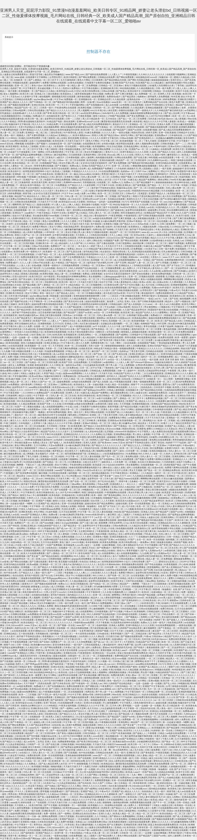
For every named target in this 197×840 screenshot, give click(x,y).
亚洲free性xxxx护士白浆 (88, 121)
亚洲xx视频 (154, 680)
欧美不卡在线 (182, 91)
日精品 (161, 733)
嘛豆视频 (43, 473)
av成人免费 (80, 193)
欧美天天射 (112, 811)
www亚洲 (116, 102)
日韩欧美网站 (182, 501)
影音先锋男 (189, 138)
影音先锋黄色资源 (129, 271)
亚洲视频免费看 (166, 357)
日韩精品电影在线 (165, 365)
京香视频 (5, 608)
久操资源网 (90, 185)
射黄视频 (102, 420)
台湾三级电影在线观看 (177, 686)
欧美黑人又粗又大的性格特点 (60, 716)
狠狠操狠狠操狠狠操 (115, 345)
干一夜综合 (21, 185)
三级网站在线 (65, 384)
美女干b (70, 575)
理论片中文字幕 (168, 171)
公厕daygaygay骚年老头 (115, 276)
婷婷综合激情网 (103, 694)
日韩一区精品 (173, 536)
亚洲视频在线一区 (87, 99)
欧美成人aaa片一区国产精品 (127, 650)
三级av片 (4, 141)
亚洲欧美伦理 (48, 811)
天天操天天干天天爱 (48, 202)
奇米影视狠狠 (92, 542)
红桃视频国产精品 (49, 163)
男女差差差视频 (27, 398)
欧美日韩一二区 (99, 589)
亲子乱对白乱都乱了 (42, 229)
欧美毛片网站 (188, 304)
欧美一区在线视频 (156, 539)
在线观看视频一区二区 (25, 210)
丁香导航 (180, 85)
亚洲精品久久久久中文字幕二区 (93, 705)
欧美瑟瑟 (97, 465)
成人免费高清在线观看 (88, 321)
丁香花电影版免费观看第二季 (171, 343)
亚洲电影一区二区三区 (23, 174)
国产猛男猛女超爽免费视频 (29, 154)
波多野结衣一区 (50, 429)
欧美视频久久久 (96, 805)
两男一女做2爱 (88, 102)
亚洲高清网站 (85, 334)
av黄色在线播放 (76, 83)
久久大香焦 (55, 365)
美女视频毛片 (7, 426)
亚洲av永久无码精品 (16, 816)
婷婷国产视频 (181, 542)
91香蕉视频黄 (171, 564)
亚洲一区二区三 (22, 85)
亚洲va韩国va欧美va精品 (16, 534)
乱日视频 (170, 276)
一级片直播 (166, 168)
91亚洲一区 (157, 202)
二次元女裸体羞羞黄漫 (153, 373)
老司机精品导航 (91, 251)
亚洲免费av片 (161, 135)
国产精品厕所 (128, 238)
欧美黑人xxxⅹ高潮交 (94, 736)
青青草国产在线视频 (140, 202)
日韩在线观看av (127, 559)
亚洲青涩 (27, 321)
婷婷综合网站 (41, 307)
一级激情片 (141, 548)
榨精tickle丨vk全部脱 (139, 257)
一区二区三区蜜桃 (188, 606)
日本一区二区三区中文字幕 (30, 149)
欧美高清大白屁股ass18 (119, 318)
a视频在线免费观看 (178, 489)
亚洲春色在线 (70, 653)
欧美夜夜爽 (76, 426)
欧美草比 (128, 730)
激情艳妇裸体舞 (79, 487)
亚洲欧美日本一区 (64, 174)
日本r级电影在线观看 (163, 409)
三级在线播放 (52, 94)
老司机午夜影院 (59, 240)
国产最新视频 (161, 290)
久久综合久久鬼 (120, 149)
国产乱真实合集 (74, 251)
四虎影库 (105, 808)
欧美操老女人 (67, 94)
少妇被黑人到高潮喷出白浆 (161, 85)
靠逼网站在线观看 (114, 805)
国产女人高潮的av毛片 (152, 550)
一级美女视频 (123, 132)
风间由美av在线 (50, 819)
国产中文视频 (189, 465)
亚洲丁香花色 (158, 442)
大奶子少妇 (167, 750)
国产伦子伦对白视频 (130, 285)
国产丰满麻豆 (62, 166)
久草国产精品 (48, 373)
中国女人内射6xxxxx (29, 509)
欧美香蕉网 (105, 639)
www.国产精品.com (75, 74)
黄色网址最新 (132, 456)
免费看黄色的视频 (154, 398)
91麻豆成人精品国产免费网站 (142, 179)
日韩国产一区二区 (36, 744)
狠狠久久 (170, 215)
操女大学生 (186, 96)
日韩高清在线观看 (99, 235)
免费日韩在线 (167, 608)
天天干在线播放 (70, 188)
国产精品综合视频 (129, 406)
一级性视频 (81, 805)
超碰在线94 (90, 503)
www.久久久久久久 (15, 786)
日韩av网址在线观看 (67, 238)
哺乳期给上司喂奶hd (78, 415)
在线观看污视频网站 (176, 74)
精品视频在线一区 (114, 736)
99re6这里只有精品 (117, 578)
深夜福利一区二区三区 (79, 656)
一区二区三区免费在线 (67, 368)
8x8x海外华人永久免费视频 (115, 113)
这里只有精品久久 (162, 376)
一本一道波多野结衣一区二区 (20, 559)
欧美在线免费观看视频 (116, 287)
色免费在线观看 (166, 337)
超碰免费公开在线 (157, 210)
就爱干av (19, 758)
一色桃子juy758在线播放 (16, 597)
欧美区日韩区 (55, 182)
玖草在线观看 (27, 620)
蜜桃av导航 (88, 694)
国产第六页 (171, 368)
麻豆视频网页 (150, 628)
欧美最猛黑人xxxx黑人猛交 (77, 545)
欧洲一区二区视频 (119, 257)
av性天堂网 (80, 708)
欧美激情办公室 (170, 177)
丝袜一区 (128, 235)
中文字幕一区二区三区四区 (32, 260)
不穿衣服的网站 (77, 105)
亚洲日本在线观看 (93, 703)
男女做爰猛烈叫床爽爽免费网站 (72, 276)
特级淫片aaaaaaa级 (117, 744)
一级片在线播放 (122, 329)
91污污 (125, 202)
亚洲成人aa (97, 683)
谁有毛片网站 (127, 135)
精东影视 (138, 121)
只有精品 (137, 514)
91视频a (27, 116)
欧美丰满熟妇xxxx (82, 135)
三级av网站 (75, 484)
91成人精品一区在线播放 (117, 384)
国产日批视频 (74, 143)
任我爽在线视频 (18, 614)
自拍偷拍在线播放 (40, 595)
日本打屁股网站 (124, 243)
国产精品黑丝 (129, 96)
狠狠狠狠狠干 (31, 448)
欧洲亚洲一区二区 (61, 761)
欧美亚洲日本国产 (59, 326)
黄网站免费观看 (50, 816)
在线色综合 (113, 271)
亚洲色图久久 (116, 484)
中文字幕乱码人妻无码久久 (150, 268)
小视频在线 (164, 307)
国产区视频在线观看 (45, 628)
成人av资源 (59, 354)
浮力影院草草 (182, 517)
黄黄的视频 (106, 650)
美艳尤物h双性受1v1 (32, 592)
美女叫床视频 (142, 238)
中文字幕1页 (145, 589)
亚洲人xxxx (41, 559)
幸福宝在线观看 (181, 830)
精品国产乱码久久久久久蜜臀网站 (152, 312)
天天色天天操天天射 (58, 802)
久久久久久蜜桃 (69, 221)
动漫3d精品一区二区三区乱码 (25, 542)
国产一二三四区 (61, 370)
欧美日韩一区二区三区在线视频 (96, 130)
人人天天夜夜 (108, 501)
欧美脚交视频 (85, 107)
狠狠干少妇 (9, 644)
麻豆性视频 (14, 620)
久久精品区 (148, 473)
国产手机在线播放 (154, 564)
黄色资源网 (69, 121)
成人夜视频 (180, 118)
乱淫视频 (188, 232)
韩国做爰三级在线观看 (61, 296)
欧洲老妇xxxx (147, 669)
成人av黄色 (170, 395)
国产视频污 (42, 143)
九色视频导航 (7, 824)
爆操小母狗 (160, 154)
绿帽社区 (100, 332)
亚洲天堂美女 (117, 581)
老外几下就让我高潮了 (34, 545)
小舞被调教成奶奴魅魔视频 (144, 166)
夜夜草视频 (113, 406)
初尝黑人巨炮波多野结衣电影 (77, 287)
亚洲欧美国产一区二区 (12, 467)
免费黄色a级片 (114, 96)
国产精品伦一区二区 (76, 262)
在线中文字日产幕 (68, 531)
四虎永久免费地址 (71, 88)
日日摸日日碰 (113, 636)
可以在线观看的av (110, 279)
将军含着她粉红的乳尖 (132, 213)
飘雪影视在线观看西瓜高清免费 (116, 121)
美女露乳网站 (119, 788)
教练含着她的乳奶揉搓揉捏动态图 (77, 127)
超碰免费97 (35, 83)
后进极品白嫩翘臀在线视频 (169, 138)
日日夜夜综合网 (111, 285)
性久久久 (137, 395)
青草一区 (46, 761)
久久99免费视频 (84, 642)
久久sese (147, 304)
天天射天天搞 (106, 373)
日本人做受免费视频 (33, 608)
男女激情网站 (151, 307)
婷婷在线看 (26, 802)
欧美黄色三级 (174, 788)
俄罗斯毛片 (118, 548)
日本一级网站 (38, 152)
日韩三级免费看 (167, 224)
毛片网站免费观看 (110, 777)
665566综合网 (78, 761)
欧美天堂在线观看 (61, 168)
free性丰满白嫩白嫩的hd (182, 179)
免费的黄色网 (117, 675)
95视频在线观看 (20, 83)
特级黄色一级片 (64, 210)
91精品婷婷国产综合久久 (50, 525)
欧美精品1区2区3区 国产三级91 (45, 689)
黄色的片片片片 (120, 124)
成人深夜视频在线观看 (144, 218)
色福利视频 (185, 177)
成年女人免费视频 (180, 254)
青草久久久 (58, 229)
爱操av (106, 647)
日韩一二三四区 (73, 118)
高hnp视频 (89, 534)
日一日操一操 (56, 307)
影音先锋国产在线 (87, 553)
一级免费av (144, 542)
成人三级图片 (124, 514)
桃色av (53, 130)
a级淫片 (61, 157)
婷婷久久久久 (84, 750)
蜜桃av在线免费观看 (109, 838)
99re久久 (43, 448)
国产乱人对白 (170, 683)
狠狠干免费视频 (176, 243)
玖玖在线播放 (168, 190)
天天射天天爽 (63, 478)
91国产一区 (106, 204)
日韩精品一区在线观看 (163, 91)
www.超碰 (20, 77)
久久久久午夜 (114, 326)
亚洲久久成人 (46, 146)
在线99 (109, 226)
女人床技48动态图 (112, 379)
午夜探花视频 (190, 354)
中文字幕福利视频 (35, 348)
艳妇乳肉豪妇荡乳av (29, 315)
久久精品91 (134, 525)
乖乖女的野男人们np (181, 235)
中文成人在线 (72, 406)
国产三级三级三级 (89, 523)
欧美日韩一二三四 (79, 190)
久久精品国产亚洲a (184, 293)
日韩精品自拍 (163, 285)
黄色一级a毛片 (61, 340)
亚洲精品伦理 (104, 99)
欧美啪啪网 (43, 249)
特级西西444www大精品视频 (146, 190)
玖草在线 (69, 824)
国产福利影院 (57, 700)
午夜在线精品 (76, 833)
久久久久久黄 (108, 132)
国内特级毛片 (103, 210)
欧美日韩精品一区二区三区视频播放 (114, 395)
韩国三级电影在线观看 (182, 160)
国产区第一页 (8, 154)
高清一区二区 (179, 116)
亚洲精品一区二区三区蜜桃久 (175, 611)
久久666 (93, 606)
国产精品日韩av (112, 135)
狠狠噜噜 (107, 802)
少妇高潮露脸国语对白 (11, 116)
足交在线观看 (21, 224)
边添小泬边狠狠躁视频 (40, 141)
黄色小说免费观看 (13, 157)
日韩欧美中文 (43, 240)
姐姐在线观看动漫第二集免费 (99, 301)
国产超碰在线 (117, 210)
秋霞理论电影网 (145, 766)
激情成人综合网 (78, 168)
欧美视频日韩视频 (41, 766)
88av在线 (117, 694)
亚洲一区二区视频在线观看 (141, 276)
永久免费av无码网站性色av (19, 199)
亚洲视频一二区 (29, 567)
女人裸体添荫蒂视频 (111, 597)
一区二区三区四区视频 (23, 243)
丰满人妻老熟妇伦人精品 (167, 229)
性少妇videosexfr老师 (140, 786)
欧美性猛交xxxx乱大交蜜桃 (72, 202)
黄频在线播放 (34, 406)
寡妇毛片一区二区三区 (78, 271)
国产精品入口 (29, 204)
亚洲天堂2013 (164, 481)
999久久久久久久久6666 (110, 725)
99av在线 (191, 118)
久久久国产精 (76, 243)
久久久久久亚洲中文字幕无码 (104, 138)
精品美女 (142, 423)
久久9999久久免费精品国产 (36, 393)
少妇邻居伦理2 (147, 603)
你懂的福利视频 (179, 581)
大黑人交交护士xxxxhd (55, 592)
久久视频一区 (105, 661)
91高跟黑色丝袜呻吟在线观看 (93, 304)
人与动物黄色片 (84, 509)
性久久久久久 (39, 124)
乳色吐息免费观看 (159, 204)
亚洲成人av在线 (147, 207)
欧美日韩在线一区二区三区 (66, 113)
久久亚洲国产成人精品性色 (47, 503)
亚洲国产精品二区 (89, 791)
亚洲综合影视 (28, 459)
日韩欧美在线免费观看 (26, 202)
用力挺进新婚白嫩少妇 (101, 628)
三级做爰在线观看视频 (30, 578)
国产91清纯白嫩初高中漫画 (173, 199)
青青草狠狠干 (145, 805)
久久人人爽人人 (82, 572)
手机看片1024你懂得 (29, 188)
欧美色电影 (92, 160)
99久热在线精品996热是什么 (37, 271)
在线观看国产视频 (146, 343)
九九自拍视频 (49, 268)
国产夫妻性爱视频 (36, 135)
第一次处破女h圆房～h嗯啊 (19, 503)
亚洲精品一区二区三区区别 (142, 124)
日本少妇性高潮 (54, 334)
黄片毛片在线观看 (159, 714)
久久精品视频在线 (146, 88)
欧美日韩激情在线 (87, 395)
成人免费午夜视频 (65, 822)
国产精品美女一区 (72, 525)
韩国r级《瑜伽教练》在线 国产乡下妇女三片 (99, 506)
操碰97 (16, 822)
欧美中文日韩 (148, 525)
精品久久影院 (25, 395)
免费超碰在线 (70, 376)
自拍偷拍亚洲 (53, 116)
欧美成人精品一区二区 (122, 531)
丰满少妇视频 (115, 669)
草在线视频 (134, 672)
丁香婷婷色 (109, 368)
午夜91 (104, 321)
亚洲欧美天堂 (133, 752)
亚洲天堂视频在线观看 (179, 584)
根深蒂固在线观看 (125, 143)
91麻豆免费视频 (93, 132)
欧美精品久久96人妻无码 (50, 177)
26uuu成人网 (113, 154)
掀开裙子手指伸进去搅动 (103, 188)
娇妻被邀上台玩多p (40, 586)
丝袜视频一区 (63, 628)
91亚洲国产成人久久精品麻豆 (150, 83)
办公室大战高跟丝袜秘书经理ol (91, 716)
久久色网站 (96, 434)
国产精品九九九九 (132, 445)
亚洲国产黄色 (116, 730)
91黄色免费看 (83, 495)
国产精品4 (13, 495)
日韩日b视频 (187, 251)
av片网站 (92, 193)
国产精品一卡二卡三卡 (158, 185)
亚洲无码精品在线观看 (167, 163)
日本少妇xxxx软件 (15, 625)
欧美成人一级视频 (186, 121)
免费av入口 (117, 182)
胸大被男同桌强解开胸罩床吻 (139, 736)
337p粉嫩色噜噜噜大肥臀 (144, 498)
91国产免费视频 (54, 545)
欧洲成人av (146, 146)
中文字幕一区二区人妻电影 (56, 534)
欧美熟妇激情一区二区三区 (181, 193)
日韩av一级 (111, 783)
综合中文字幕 (106, 282)
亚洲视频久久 (153, 354)
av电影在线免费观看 (103, 218)
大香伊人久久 (33, 498)
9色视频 (57, 310)
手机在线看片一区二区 (173, 614)
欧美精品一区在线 (183, 805)
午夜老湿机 (166, 412)
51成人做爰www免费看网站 (69, 373)
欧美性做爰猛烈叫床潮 (69, 130)
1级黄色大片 (27, 584)
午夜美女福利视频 (155, 426)
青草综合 (38, 824)
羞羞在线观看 (43, 204)
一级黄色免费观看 (44, 697)
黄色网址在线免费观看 (84, 210)
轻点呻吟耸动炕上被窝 (185, 182)
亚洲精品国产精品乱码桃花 (164, 404)
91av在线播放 (103, 102)
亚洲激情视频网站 (180, 285)
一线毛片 (67, 398)
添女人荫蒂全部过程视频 (131, 534)
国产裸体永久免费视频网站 (100, 603)
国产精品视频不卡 (145, 182)
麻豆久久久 (16, 420)
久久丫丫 (133, 536)
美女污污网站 (56, 226)
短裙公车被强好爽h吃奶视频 (103, 190)
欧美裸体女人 (51, 85)
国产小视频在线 (183, 301)
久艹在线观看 (40, 802)
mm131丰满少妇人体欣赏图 (103, 110)
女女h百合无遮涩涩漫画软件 (94, 163)
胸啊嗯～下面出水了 (27, 465)
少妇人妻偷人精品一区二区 (149, 755)
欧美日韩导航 (36, 805)
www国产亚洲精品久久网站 (68, 470)
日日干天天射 (120, 179)
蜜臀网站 (116, 595)
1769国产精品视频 (117, 116)
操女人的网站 (174, 797)
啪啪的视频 (56, 766)
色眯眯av (142, 96)
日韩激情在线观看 (133, 246)
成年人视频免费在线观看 (147, 143)
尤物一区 (121, 370)
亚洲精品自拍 (48, 207)
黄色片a (121, 550)
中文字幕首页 (29, 88)
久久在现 (56, 404)
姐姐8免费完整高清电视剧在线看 (48, 304)
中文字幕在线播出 (91, 88)
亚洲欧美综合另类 (40, 708)
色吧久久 (20, 664)
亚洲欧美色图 (25, 512)
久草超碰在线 (48, 528)
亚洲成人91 (120, 827)
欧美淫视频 (111, 739)
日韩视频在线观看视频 (15, 556)
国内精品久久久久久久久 (84, 564)
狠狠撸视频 (82, 763)
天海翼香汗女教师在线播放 (98, 83)
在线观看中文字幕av (18, 359)
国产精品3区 (183, 689)
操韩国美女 (98, 287)
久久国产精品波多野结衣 (135, 310)
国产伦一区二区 (179, 763)
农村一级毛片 (159, 622)
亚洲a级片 (9, 437)
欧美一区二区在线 (170, 642)
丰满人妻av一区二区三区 (137, 675)
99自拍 (116, 204)
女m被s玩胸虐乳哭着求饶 (113, 221)
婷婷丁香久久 (97, 246)
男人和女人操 (116, 489)
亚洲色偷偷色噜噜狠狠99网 (86, 296)
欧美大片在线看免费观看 (35, 420)
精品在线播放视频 (80, 628)
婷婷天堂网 (151, 132)
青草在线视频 (150, 326)
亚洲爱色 (141, 429)
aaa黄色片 (30, 213)
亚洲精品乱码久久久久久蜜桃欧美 (174, 523)
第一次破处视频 (96, 384)
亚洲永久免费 (164, 124)
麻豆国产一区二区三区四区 (105, 351)
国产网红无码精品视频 (139, 80)
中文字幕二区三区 (110, 141)
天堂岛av (14, 96)
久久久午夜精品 (9, 121)
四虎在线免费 (45, 683)
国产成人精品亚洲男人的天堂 (53, 763)
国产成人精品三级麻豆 (51, 257)
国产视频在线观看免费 (19, 105)
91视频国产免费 (111, 240)
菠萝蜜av (189, 478)
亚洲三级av (120, 603)
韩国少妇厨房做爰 (143, 761)
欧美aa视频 (33, 564)
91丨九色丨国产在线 (168, 298)
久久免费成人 (31, 763)
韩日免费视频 (156, 448)
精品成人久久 (76, 448)
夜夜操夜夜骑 (41, 365)
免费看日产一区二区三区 (63, 246)
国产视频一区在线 (66, 625)
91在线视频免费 (66, 703)
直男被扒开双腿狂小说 (168, 595)
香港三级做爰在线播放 (70, 149)
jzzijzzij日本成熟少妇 (89, 650)
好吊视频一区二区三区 (85, 315)
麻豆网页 (112, 514)
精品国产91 (20, 196)
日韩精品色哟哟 (172, 348)
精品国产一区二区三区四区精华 (131, 160)
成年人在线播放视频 (186, 152)
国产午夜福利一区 (81, 683)
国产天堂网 (121, 262)
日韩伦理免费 (138, 561)
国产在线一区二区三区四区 (83, 481)
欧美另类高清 (87, 617)
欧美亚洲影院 (13, 146)
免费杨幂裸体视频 (67, 741)
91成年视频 (52, 512)
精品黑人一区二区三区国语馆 (180, 658)
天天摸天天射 (122, 229)
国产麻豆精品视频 (144, 135)
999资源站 (50, 478)
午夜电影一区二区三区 (86, 664)
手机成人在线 (151, 534)
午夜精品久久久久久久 (97, 257)
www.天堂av (119, 442)
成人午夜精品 (58, 262)
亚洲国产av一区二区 (139, 149)
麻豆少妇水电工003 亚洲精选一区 (165, 758)
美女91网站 (73, 578)
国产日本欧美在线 (45, 174)
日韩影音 (92, 661)
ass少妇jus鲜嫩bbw (173, 202)
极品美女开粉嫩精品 (54, 74)
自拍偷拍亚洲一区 (58, 143)
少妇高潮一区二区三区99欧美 (81, 420)
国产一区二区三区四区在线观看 (149, 188)
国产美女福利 (25, 279)
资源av (170, 811)
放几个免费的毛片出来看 (125, 556)
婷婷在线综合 (166, 783)
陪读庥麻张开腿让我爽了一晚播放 (50, 199)
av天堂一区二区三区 (105, 517)
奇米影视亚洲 (178, 669)
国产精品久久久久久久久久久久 (61, 110)
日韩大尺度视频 (66, 816)
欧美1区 (170, 501)
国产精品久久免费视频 (139, 287)
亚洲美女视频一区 (17, 589)
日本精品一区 (168, 678)
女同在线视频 (113, 332)
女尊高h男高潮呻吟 (145, 365)
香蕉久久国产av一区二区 (27, 235)
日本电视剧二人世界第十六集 (33, 423)
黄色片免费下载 (177, 102)
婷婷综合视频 (176, 232)
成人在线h (62, 138)
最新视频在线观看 (127, 520)
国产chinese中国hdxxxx (142, 362)
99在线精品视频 (127, 88)
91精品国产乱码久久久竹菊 (127, 373)
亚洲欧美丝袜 (155, 99)
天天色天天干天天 (114, 246)
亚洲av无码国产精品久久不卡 (96, 166)
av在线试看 (58, 600)
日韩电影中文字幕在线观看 (143, 334)
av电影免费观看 (136, 417)
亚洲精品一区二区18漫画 (52, 456)
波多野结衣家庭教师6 (136, 210)
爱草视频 (127, 705)
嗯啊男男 (16, 204)
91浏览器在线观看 (79, 370)
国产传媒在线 (83, 329)
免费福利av (125, 777)
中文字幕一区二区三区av (39, 536)
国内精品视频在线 (9, 398)
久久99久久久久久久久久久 (152, 74)
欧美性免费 (19, 251)
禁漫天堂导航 (36, 74)
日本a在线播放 (55, 301)
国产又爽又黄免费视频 (184, 218)
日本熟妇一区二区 (46, 210)
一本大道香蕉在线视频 (84, 633)
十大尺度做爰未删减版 (66, 636)
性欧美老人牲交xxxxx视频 (108, 429)
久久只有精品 (101, 816)
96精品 (153, 523)
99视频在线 (88, 489)
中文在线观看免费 (68, 124)
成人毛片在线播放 (129, 830)
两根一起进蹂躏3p (21, 287)
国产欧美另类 (106, 340)
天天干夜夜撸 (103, 622)
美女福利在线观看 (170, 617)
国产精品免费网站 (106, 503)
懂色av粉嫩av (91, 401)
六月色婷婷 (120, 168)
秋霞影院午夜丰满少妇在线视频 (163, 310)
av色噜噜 (124, 105)
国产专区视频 (33, 736)
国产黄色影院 (158, 484)
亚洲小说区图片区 (98, 747)
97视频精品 (56, 808)
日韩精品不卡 (139, 379)
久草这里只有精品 (35, 786)
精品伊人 (169, 301)
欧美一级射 (97, 495)
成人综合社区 (75, 199)
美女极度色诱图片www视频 (46, 215)
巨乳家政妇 (5, 113)
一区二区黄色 (101, 409)
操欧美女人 (107, 462)
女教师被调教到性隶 (175, 260)
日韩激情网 (11, 395)
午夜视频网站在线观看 (116, 492)
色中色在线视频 (86, 752)
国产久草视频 (162, 262)
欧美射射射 (185, 174)
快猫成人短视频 (69, 506)
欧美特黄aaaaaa (71, 808)
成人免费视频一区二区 (146, 94)
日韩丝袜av (157, 636)
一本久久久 (130, 484)
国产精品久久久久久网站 (96, 730)
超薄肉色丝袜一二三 (137, 99)
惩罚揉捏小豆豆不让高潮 (116, 470)
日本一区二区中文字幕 (91, 368)
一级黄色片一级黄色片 (51, 728)
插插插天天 (132, 168)
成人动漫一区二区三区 (72, 775)
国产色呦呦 (108, 229)
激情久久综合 (59, 501)
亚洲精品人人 (65, 135)
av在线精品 (121, 539)
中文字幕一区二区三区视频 (17, 246)
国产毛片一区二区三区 (113, 456)
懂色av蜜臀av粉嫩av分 (11, 370)
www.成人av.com (150, 232)
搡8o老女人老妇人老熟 (51, 390)
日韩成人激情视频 (116, 390)
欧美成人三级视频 (30, 146)
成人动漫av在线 (161, 282)
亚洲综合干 (18, 213)
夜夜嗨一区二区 (32, 340)
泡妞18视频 (101, 534)
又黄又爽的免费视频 (68, 348)
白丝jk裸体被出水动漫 (161, 240)
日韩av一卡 (157, 744)
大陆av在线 (163, 226)
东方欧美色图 (120, 226)
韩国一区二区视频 (151, 650)
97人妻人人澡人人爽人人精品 (66, 204)
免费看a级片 (12, 262)
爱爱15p (167, 384)
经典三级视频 (160, 766)
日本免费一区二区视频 (106, 196)
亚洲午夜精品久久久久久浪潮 (34, 130)
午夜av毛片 (174, 290)
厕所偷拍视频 (7, 85)
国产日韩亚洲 (13, 705)
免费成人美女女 (75, 249)
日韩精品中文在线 (186, 132)
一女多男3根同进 (85, 631)
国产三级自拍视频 (113, 310)
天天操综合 (126, 359)
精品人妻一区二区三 (20, 381)
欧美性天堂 (179, 149)
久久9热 (4, 124)
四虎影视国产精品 (173, 465)
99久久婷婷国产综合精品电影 (83, 268)
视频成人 (21, 135)
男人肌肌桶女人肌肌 (149, 168)
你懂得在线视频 (126, 110)
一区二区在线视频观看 (73, 692)
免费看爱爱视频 (102, 780)
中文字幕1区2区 (100, 417)
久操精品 (154, 149)
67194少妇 (65, 517)
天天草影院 (58, 345)
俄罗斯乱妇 (58, 451)
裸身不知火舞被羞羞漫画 (82, 539)
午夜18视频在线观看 (130, 296)
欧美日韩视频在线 (80, 584)
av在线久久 (25, 752)
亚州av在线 (139, 235)
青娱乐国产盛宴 (188, 348)
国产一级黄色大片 (144, 110)
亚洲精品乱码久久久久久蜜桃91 (172, 661)
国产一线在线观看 (59, 730)
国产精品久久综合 (167, 152)
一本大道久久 (83, 246)
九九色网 (144, 553)
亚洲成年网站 (90, 154)
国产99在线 (157, 260)
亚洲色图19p (45, 656)
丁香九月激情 (150, 141)
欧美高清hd (186, 539)
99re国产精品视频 (147, 595)
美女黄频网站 (95, 276)
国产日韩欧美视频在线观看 (152, 215)
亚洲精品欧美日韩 (110, 88)
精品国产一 (125, 584)
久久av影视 (154, 271)
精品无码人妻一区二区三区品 (75, 838)
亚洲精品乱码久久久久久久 (77, 434)
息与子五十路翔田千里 (97, 761)
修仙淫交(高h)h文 (8, 127)
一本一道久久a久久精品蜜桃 (167, 304)
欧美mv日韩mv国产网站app (27, 838)
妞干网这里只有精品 (132, 326)
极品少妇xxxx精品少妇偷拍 (87, 174)
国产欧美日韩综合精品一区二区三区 (25, 282)
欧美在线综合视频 (42, 451)
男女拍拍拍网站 (187, 351)
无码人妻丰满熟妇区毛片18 (179, 506)
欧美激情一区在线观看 (65, 146)
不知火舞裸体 (112, 608)
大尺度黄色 (129, 642)
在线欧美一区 (20, 80)
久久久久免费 (27, 487)
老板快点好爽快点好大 (32, 705)
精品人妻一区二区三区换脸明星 (15, 182)
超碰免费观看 (98, 96)
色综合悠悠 (17, 575)
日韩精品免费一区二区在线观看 (162, 692)
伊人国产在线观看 (188, 548)
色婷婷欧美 (33, 719)
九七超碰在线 (19, 238)
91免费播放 (60, 185)
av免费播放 (14, 384)
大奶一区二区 (179, 376)
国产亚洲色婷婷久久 (145, 138)
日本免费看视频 (141, 177)
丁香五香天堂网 (137, 351)
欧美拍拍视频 (13, 343)
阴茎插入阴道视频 (30, 274)
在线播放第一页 (54, 260)
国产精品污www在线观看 (127, 478)
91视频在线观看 (73, 337)
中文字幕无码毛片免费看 (47, 487)
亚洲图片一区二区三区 (181, 262)
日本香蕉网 (100, 387)
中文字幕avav (187, 113)
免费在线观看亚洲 (30, 257)
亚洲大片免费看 (73, 680)
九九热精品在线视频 (143, 476)
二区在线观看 (83, 819)
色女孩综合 (106, 251)
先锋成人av (178, 240)
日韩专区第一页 (20, 728)
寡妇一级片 (40, 572)
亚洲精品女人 (125, 265)
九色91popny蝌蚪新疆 (28, 639)
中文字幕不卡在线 (106, 185)
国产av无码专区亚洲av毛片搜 (132, 689)
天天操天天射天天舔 (80, 224)
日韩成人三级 (89, 680)
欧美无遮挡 (24, 304)
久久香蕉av (189, 282)
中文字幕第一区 (41, 395)
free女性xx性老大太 (93, 470)
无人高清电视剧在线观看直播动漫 (143, 251)
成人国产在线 (159, 265)
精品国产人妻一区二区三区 (141, 262)
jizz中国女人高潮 (108, 719)
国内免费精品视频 (187, 329)
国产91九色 (46, 575)
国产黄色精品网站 (113, 495)
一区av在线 (110, 653)
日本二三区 (20, 536)
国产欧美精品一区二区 (102, 329)
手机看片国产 (7, 811)
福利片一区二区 (149, 357)
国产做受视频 (139, 185)
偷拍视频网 (45, 96)
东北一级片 (120, 752)
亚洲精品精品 (10, 633)
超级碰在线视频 (143, 409)
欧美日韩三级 (52, 650)
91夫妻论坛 (105, 556)
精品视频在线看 (8, 401)
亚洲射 (30, 365)
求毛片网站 (39, 512)
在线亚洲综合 (105, 788)
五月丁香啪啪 (163, 525)
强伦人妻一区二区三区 (53, 196)
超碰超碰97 (178, 168)
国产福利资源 (57, 664)
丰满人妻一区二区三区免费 (79, 586)
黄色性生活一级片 (91, 658)
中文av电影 (110, 307)
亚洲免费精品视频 (122, 434)
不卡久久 (57, 88)
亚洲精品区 (60, 697)
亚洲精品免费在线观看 (140, 819)
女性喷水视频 (108, 143)
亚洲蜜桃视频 (45, 323)
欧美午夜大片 (7, 442)
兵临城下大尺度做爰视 (19, 152)
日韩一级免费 (13, 249)
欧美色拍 (131, 827)
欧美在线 (129, 548)
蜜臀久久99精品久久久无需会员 (162, 429)
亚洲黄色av (113, 420)
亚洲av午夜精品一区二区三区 (141, 221)
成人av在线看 (112, 105)
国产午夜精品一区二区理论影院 (110, 127)
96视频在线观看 (93, 379)
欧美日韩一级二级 (34, 118)
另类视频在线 (89, 182)
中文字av (58, 99)
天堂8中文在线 (59, 213)
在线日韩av (14, 268)
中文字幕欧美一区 (38, 301)
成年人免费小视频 (10, 357)
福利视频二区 (172, 539)
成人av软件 (29, 741)
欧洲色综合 (98, 653)
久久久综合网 (142, 204)
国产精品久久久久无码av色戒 (134, 224)
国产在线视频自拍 (95, 105)
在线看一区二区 (41, 326)
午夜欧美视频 (85, 116)
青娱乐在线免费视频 (16, 409)
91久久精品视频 (131, 669)
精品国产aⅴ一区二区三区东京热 (30, 437)
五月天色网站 (40, 445)
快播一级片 (128, 758)
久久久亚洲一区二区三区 (158, 254)
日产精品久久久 (75, 185)
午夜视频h (32, 177)
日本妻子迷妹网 (166, 326)
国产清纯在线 (72, 791)
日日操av (57, 772)
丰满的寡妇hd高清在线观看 (110, 337)
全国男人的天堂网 (23, 658)
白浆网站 (115, 177)
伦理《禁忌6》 (117, 617)
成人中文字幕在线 (75, 827)
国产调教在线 (92, 686)
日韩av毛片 (131, 193)
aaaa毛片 (33, 728)
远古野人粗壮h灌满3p (145, 644)
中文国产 (169, 520)
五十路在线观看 (26, 633)
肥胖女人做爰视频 (126, 437)
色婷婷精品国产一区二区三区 (26, 290)
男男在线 (12, 794)
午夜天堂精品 (43, 213)
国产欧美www (105, 442)
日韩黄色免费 (57, 337)
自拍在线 (126, 379)
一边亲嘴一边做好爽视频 (103, 545)
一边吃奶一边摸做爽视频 (109, 202)
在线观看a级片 (19, 113)
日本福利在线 (176, 135)
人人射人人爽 (123, 362)
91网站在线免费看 (124, 157)
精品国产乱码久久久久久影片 (40, 190)
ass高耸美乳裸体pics (90, 113)
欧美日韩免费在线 (91, 91)
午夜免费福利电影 (10, 130)
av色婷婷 (58, 440)
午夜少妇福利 (162, 603)
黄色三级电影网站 (128, 811)
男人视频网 (83, 110)
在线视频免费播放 (137, 567)
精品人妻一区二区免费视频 (84, 85)
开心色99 (183, 564)
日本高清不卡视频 (163, 387)
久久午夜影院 (176, 714)
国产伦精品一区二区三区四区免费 (41, 362)
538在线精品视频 (129, 608)
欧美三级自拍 (136, 570)
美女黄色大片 (62, 190)
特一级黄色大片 (34, 251)
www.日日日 (53, 437)
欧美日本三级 (27, 94)
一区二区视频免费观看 (110, 268)
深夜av (32, 603)
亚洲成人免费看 (46, 606)
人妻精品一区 (15, 321)
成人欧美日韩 (15, 168)
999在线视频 (26, 357)
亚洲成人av (167, 503)
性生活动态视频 (115, 146)
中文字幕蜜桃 (85, 221)
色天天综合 (93, 708)
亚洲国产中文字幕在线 (11, 221)
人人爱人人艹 (116, 74)
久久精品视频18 (181, 412)
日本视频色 (96, 498)
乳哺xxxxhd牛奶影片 (162, 287)
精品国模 (70, 667)
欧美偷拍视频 (10, 404)
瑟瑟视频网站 (154, 567)
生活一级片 (80, 603)
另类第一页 (175, 312)
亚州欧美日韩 (180, 453)
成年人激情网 (87, 157)
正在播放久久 (25, 451)
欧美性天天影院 (186, 368)
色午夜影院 (96, 224)
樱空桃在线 (104, 675)
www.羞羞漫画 (80, 739)
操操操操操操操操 (160, 80)
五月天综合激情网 (68, 512)
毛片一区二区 (142, 412)
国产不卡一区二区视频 (164, 802)
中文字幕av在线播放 (58, 467)
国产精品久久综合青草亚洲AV (98, 426)
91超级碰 (9, 664)
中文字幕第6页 (28, 492)
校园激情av (164, 498)
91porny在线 (124, 190)
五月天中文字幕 (164, 218)
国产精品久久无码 (74, 700)
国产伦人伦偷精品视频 (45, 357)
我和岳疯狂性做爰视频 (34, 368)
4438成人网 (180, 365)
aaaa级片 (53, 448)
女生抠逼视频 (138, 575)
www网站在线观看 (19, 141)
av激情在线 (167, 271)
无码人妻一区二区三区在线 (63, 395)
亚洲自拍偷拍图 (107, 160)
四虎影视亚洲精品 (34, 758)
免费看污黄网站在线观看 (54, 83)
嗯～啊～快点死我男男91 (133, 298)
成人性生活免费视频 (172, 196)
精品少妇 (88, 215)
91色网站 (142, 811)
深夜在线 (77, 517)
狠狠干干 (135, 384)
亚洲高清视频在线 (158, 451)
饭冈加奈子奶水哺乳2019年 (100, 262)
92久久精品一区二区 (74, 379)
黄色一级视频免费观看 (144, 381)
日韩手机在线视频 (134, 581)
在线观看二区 (104, 182)
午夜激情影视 (45, 354)
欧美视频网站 (99, 146)
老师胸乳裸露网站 (187, 127)
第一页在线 (167, 730)
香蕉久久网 (97, 135)
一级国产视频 (144, 484)
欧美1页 (159, 321)
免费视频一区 (71, 99)
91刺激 (18, 772)
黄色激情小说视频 (91, 204)
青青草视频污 (133, 550)
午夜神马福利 (160, 146)
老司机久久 (112, 376)
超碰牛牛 (132, 370)
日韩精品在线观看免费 (38, 700)
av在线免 (36, 287)
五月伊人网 (159, 368)
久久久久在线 (127, 154)
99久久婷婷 (13, 373)
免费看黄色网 (97, 343)
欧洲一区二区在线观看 (76, 345)
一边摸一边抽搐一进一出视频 (41, 238)
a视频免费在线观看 (13, 340)
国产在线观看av (172, 107)
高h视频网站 (67, 556)
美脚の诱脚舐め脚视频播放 (76, 597)
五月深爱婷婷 (95, 362)
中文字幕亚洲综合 (120, 473)
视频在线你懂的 (12, 819)
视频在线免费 (150, 226)
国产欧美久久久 (69, 116)
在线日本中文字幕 (69, 437)
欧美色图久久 (10, 260)
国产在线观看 (85, 758)
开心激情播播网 (98, 376)
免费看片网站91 (40, 226)
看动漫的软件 (101, 215)
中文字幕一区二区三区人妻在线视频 (83, 456)
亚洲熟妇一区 (173, 417)
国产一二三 (181, 143)
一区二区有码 (158, 786)
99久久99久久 (145, 453)
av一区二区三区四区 (58, 298)
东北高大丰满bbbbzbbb (149, 462)
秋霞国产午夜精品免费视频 (57, 179)
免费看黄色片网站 (118, 417)
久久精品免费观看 (79, 298)
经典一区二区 (57, 453)
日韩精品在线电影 (72, 290)
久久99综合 (12, 138)
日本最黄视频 (101, 611)
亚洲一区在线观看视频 (73, 503)
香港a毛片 (26, 226)
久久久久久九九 (163, 586)
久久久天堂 (14, 257)
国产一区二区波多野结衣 (177, 268)
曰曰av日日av (113, 238)
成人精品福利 (61, 243)
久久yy (4, 550)
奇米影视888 (114, 589)
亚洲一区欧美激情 (167, 132)
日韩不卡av (141, 171)
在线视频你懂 (106, 401)
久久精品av (51, 135)
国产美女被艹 (107, 476)
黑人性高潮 (190, 238)
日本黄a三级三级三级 (10, 592)
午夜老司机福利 (78, 661)
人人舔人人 (5, 290)
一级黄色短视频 (185, 625)
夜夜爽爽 (144, 240)
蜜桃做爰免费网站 (183, 559)
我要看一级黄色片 (52, 265)
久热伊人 (168, 453)
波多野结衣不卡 (20, 387)
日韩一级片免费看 (51, 409)
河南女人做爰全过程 (30, 373)
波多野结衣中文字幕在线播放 (96, 525)
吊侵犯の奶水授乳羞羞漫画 (92, 437)
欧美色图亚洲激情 (73, 442)
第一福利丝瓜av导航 (71, 365)
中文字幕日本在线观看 (51, 434)
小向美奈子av (151, 249)
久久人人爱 (25, 262)
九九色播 (5, 351)
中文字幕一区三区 (19, 716)
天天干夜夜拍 (16, 448)
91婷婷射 (156, 730)
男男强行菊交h (108, 174)
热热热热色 (147, 387)
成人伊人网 (131, 799)
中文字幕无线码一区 (135, 692)
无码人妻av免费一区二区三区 (95, 177)
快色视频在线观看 (125, 528)
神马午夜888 (34, 747)
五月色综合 (111, 118)
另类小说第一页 (96, 345)
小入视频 (129, 509)
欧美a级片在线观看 (42, 310)
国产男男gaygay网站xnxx (54, 578)
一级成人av (151, 298)
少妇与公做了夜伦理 (31, 268)
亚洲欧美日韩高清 (15, 293)
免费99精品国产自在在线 (155, 102)
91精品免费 (52, 124)
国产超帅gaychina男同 (94, 390)
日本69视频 (67, 404)
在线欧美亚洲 (86, 348)
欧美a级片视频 (13, 379)
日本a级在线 (29, 329)
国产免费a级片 (104, 548)
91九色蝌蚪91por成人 (159, 160)
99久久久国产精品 (183, 750)
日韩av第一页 (34, 661)
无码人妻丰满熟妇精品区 (131, 415)
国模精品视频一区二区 (86, 669)
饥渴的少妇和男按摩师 (30, 138)
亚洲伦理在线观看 (136, 127)
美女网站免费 (56, 570)
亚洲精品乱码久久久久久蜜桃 (179, 373)
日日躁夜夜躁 (75, 154)
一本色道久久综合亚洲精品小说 (28, 332)
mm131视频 (78, 542)
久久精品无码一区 (34, 647)
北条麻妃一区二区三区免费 (140, 340)
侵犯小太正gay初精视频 (67, 523)
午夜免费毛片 (107, 686)
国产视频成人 (132, 617)
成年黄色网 (26, 384)
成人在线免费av (58, 249)
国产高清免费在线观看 (27, 473)
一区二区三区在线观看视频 (21, 254)
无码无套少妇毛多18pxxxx (161, 118)
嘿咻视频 (19, 143)
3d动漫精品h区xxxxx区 (147, 77)
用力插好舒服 (69, 750)
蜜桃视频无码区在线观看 (64, 96)
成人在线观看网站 (67, 254)
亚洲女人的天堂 (104, 179)
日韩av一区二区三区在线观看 (71, 160)
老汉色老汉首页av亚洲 (114, 293)
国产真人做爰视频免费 (49, 797)
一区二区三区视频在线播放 (89, 293)
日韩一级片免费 (163, 88)
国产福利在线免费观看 (97, 74)
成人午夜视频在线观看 (81, 326)
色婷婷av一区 (127, 171)
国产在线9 (44, 642)
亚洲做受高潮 (91, 689)
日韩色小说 (76, 534)
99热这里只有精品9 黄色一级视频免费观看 (114, 348)
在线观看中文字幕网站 (37, 77)
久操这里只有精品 (17, 755)
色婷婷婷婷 (5, 678)
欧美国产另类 (40, 321)
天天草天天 (154, 423)
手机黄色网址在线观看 (66, 107)
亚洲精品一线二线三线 (36, 132)
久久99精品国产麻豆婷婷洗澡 (168, 110)
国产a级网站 (122, 334)
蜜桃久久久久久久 (160, 822)
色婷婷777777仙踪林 (176, 442)
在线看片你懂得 (180, 481)
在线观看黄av (186, 163)
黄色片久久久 (112, 152)
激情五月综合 (69, 321)
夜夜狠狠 (76, 780)
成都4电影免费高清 (158, 393)
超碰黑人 (12, 708)
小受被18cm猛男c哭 (12, 462)
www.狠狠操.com (108, 689)
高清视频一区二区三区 (102, 260)
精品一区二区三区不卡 (148, 813)
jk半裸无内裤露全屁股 (63, 235)
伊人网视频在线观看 (52, 287)
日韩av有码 (28, 489)
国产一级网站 (67, 708)
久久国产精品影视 (73, 307)
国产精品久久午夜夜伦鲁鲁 (51, 567)
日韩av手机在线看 (41, 246)
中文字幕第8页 (93, 592)
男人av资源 (12, 279)
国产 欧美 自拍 (165, 334)
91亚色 (165, 572)
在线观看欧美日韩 (92, 143)
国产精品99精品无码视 (116, 80)
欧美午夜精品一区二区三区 (41, 185)
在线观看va (155, 177)
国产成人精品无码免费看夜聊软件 (95, 124)
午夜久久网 (111, 728)
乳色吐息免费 (68, 509)
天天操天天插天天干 (127, 174)
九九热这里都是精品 (16, 744)
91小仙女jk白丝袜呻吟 (114, 465)
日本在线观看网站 (182, 334)
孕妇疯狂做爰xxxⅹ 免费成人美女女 (31, 442)
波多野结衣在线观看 (54, 118)
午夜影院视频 (130, 74)
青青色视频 (130, 337)
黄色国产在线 (61, 224)
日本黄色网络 (121, 819)
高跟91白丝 (20, 628)
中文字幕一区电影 (180, 185)
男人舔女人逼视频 (142, 434)
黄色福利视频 (170, 329)
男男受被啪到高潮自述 (184, 440)
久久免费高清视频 (173, 755)
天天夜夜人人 (82, 235)
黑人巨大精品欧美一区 (93, 118)
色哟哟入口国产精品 (100, 440)
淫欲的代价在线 (92, 448)
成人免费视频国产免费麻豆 (101, 168)
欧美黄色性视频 (183, 811)
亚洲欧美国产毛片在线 (123, 83)
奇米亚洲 (175, 96)
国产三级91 (119, 451)
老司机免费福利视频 (161, 274)
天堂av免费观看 (56, 445)
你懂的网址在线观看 (134, 489)
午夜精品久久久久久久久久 (85, 171)
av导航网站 (190, 110)
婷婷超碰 (25, 586)
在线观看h (30, 143)
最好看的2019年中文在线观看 (52, 415)
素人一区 (8, 80)
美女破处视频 (44, 88)
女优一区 (46, 345)
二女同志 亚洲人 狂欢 (125, 301)
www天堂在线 (7, 143)
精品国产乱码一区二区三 (27, 107)
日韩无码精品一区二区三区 (78, 218)
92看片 (164, 423)
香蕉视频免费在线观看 (133, 564)
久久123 (171, 697)
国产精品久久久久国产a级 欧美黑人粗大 (131, 808)
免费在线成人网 (87, 451)
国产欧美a (121, 91)
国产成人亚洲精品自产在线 (175, 567)
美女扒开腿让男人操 (69, 163)
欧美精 (190, 296)
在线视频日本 (132, 390)
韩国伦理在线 (138, 132)
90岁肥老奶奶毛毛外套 (121, 647)
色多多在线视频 (150, 694)
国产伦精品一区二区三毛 (55, 462)
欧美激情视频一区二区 (131, 141)
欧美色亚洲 (58, 141)
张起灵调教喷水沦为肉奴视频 (66, 589)
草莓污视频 (185, 664)
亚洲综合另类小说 (28, 354)
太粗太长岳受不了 (178, 393)
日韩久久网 (112, 265)
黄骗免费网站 (129, 766)
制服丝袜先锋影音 (164, 362)
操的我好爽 (138, 243)
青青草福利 (35, 207)
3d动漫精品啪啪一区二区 (76, 440)
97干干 (72, 763)
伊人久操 (155, 412)
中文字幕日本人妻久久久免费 (18, 326)
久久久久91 (67, 310)
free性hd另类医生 (129, 207)
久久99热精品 (51, 705)
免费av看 (109, 94)
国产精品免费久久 (107, 835)
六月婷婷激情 (168, 462)
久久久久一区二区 (65, 811)
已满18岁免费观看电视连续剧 (121, 254)
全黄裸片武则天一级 (175, 448)
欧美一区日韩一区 (44, 489)
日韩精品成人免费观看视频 (103, 370)
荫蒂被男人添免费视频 (159, 96)
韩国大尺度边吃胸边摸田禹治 (147, 196)
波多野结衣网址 (14, 797)
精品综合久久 (33, 196)
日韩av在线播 (108, 91)
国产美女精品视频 (88, 675)
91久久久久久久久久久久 (135, 495)
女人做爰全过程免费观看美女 (14, 74)
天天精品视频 (13, 761)
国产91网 (87, 149)
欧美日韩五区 (36, 276)
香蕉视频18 (48, 636)
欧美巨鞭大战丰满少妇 (73, 689)
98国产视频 (126, 177)
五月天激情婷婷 (68, 80)
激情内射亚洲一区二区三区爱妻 (146, 329)
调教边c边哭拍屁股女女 (83, 179)
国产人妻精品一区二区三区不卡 (43, 80)
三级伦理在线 (55, 132)
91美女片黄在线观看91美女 (81, 332)
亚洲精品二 (135, 473)
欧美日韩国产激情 (43, 600)
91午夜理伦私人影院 (73, 132)
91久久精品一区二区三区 (88, 279)
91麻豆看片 (145, 406)
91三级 (3, 296)
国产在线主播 (140, 157)
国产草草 (47, 113)
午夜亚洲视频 (116, 215)
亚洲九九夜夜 (90, 442)
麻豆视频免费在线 (120, 393)
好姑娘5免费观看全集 (24, 240)
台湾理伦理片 (56, 77)
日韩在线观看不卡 (51, 747)
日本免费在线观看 (185, 332)
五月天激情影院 (14, 730)
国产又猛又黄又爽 (124, 368)
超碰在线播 (121, 503)
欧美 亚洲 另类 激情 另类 (172, 359)
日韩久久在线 (95, 802)
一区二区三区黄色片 (132, 102)
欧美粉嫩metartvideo (41, 644)
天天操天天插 (99, 744)
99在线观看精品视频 (147, 337)
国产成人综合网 (172, 113)
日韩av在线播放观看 (153, 395)
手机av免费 (103, 484)
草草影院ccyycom (82, 417)
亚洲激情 (190, 287)
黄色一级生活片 (47, 293)
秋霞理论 (21, 348)
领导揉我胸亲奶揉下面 (76, 453)
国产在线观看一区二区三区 (67, 489)
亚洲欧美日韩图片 (186, 99)
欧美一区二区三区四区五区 (111, 193)
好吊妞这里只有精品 (13, 763)
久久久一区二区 (116, 509)
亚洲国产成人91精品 (77, 213)
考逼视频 (68, 572)
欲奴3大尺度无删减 (22, 215)
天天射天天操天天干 (75, 141)
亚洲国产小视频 (44, 501)
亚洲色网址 (11, 548)
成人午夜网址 (10, 451)
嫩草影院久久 (174, 154)
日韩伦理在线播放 (36, 110)
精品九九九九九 (29, 606)
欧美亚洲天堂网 (40, 182)
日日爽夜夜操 (75, 462)
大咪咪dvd (169, 744)
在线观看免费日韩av (185, 431)
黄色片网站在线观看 (95, 412)
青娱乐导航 (120, 340)
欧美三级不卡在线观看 (108, 207)
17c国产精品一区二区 (46, 254)
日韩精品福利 (116, 304)
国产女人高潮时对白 (67, 207)
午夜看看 (172, 370)
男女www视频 (7, 791)
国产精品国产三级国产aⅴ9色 (169, 512)
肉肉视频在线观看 (104, 157)
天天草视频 (125, 404)
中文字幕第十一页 (186, 141)
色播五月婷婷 (91, 766)
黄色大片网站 (84, 80)
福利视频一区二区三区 (79, 473)
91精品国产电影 (55, 121)
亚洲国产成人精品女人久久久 (14, 102)
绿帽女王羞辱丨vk (158, 495)
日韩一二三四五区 (110, 296)
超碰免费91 (33, 434)
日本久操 (109, 478)
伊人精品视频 (102, 617)
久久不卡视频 (21, 506)
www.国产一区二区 (85, 625)
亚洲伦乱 (84, 138)
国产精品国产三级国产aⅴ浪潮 (127, 130)
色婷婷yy (123, 351)
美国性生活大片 (134, 199)
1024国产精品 (6, 611)
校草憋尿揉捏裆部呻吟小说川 (37, 171)
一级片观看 (11, 91)
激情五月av (25, 495)
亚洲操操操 (163, 296)
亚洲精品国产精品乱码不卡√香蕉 (160, 213)
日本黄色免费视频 (184, 656)
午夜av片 (17, 179)
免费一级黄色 (188, 592)
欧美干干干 (88, 517)
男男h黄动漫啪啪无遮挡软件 (32, 121)
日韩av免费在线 (120, 525)
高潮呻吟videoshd (72, 182)
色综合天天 (62, 268)
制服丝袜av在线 (125, 188)
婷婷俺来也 (119, 401)
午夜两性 (185, 417)
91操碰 (96, 221)
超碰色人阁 (39, 722)
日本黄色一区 (42, 730)
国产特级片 (139, 647)
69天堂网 (162, 323)
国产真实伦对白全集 (74, 301)
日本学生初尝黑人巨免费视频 (128, 249)
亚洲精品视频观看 (154, 107)
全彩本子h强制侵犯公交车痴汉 (160, 105)
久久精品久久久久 (15, 390)
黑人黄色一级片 (8, 135)
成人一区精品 (144, 260)
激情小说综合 (100, 116)
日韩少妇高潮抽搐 (10, 747)
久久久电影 (38, 351)
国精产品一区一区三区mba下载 (58, 669)
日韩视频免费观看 (71, 265)
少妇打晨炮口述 (38, 334)
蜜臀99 (66, 559)
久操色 (153, 152)
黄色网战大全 (150, 420)
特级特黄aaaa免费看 (50, 509)
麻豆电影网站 (61, 154)
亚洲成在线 (14, 697)
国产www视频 (47, 523)
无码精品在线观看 (116, 199)
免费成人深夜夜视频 (92, 274)
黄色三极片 (65, 542)
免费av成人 (75, 166)
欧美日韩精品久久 (132, 694)
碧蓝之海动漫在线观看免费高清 (132, 653)
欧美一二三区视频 (28, 694)
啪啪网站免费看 (104, 451)
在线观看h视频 (150, 130)
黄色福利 (38, 318)
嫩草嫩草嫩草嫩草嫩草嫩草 (78, 229)
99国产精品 (77, 719)
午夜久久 (149, 154)
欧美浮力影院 (183, 215)
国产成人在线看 (101, 381)
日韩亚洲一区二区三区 (156, 243)
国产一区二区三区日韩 (128, 517)
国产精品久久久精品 (45, 91)
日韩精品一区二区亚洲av (111, 85)
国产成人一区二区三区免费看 (132, 118)
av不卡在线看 (28, 298)
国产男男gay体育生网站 (37, 664)
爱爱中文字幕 (176, 572)
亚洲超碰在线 (68, 495)
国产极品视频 (29, 285)
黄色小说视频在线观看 (152, 279)
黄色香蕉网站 (89, 484)
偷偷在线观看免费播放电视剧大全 (146, 113)
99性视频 (152, 157)
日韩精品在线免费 (106, 77)
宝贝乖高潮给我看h (130, 279)
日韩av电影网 (19, 110)
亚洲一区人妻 (15, 570)
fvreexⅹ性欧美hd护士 (96, 514)
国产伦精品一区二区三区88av (104, 584)
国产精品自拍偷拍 (131, 512)
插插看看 (160, 276)
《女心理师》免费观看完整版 (176, 379)
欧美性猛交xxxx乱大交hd (69, 91)
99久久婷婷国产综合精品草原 (127, 628)
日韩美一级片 (47, 107)
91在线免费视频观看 (109, 171)
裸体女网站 (163, 179)
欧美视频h (13, 354)
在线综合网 (164, 694)
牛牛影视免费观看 (19, 642)
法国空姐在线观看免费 (178, 484)
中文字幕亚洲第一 (13, 393)
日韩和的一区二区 (102, 107)
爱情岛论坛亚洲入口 (169, 561)
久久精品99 (100, 824)
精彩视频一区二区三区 (15, 539)
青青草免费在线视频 (44, 166)
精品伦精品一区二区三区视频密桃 (85, 285)
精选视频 (172, 703)
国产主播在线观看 (106, 243)
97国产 (131, 539)
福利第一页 (180, 487)
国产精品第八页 (126, 714)
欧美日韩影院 (70, 77)
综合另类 (95, 501)
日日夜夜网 (97, 80)
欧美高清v (133, 797)
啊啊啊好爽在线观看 (174, 279)
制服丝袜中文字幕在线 (20, 124)
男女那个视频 (147, 672)
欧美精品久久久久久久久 (105, 559)
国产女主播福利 (84, 777)
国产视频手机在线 (19, 301)
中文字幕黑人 (144, 431)
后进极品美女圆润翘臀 (112, 323)
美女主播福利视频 (84, 824)
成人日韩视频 (58, 586)
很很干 (79, 811)
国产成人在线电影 (133, 304)
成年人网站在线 (95, 240)
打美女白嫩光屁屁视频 (183, 124)
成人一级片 (70, 567)
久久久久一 (134, 387)
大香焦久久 (156, 257)
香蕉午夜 (123, 481)
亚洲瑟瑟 (173, 127)
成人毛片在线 (148, 285)
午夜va (147, 636)
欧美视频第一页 (26, 91)
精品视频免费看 (52, 127)
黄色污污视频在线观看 (136, 85)
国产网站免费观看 (87, 77)
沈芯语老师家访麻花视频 (50, 312)
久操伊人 (154, 224)
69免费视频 (172, 827)
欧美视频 (177, 94)
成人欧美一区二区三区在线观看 (21, 160)
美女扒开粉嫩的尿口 (94, 152)
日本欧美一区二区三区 (72, 215)
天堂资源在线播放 (50, 517)
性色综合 (83, 561)
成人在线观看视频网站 (125, 260)
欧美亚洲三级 (127, 312)
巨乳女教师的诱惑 (55, 152)
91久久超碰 (155, 492)
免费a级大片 (39, 116)
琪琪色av (91, 202)
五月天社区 (58, 323)
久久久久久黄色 (14, 489)
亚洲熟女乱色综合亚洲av (85, 813)
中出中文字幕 (133, 293)
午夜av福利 (188, 445)
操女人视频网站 (11, 94)
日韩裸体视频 (55, 559)
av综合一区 (99, 312)
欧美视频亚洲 (10, 315)
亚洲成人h (40, 94)
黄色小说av (37, 85)
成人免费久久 (129, 268)
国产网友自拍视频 (130, 240)
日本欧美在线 (150, 600)
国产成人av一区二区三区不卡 (71, 528)
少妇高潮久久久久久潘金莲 (104, 572)
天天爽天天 (14, 492)
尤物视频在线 (87, 409)
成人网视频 (28, 453)
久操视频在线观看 (178, 766)
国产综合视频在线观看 (137, 440)
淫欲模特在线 (51, 282)
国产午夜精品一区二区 (41, 102)
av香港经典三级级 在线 (107, 404)
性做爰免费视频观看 (55, 351)
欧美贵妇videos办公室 (63, 387)
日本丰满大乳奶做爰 (18, 296)
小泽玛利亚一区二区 (54, 232)
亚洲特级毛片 (162, 174)
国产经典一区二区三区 (119, 575)
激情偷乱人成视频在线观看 (134, 332)
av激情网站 (6, 332)
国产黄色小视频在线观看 (69, 733)
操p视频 (86, 589)
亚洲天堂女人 (177, 80)
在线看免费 (166, 149)
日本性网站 (5, 276)
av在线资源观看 (166, 157)
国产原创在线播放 (141, 274)
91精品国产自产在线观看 (148, 642)
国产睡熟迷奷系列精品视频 (66, 102)
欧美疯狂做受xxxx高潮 (51, 614)
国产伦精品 (50, 786)
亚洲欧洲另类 (66, 429)
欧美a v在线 (145, 282)
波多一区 (158, 453)
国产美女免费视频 (136, 116)
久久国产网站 (91, 775)
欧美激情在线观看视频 (56, 332)
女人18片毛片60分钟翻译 (158, 116)
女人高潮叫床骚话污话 (19, 218)
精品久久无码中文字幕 (160, 653)
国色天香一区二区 (70, 409)
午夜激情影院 (130, 215)
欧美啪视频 (41, 298)
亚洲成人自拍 (53, 506)
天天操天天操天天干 (96, 359)
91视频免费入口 (120, 592)
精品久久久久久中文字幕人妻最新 (160, 121)
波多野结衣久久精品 (10, 274)
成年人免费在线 (93, 647)
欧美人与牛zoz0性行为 (11, 481)
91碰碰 (23, 747)
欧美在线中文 (134, 91)
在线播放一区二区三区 (70, 548)
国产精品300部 (24, 310)
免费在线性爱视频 (178, 639)
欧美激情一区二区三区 (54, 251)
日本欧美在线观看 (76, 592)
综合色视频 (162, 221)
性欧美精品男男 (72, 226)
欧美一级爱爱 (182, 337)
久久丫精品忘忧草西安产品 (182, 423)
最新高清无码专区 (29, 656)
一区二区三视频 (184, 224)
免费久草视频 (21, 811)
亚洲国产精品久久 (157, 193)
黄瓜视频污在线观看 (68, 561)
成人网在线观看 (46, 465)
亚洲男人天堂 (164, 94)
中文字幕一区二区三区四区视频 (167, 434)
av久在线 (143, 271)
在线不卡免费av (184, 462)
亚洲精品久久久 (180, 459)
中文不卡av (68, 193)
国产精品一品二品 (47, 160)
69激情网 (146, 91)
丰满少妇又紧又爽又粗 (145, 531)
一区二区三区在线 (42, 835)
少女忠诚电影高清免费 (94, 365)
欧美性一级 (64, 85)
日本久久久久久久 (77, 240)
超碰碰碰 (111, 437)
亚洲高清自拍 (38, 218)
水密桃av (41, 827)
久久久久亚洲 (35, 113)
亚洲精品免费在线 (172, 470)
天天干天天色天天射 (155, 417)
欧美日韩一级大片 (68, 282)
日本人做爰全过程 (138, 393)
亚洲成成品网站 (132, 146)
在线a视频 (37, 265)
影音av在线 (163, 644)
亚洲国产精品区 (67, 819)
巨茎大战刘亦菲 (20, 276)
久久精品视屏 (119, 99)
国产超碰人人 (56, 442)
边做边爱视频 (137, 105)
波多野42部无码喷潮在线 (12, 190)
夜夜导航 (27, 193)
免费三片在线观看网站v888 (165, 808)
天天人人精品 (116, 235)
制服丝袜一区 (166, 77)
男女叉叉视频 (185, 429)
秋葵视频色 (181, 249)
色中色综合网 (10, 572)
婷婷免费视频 (170, 99)
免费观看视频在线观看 (110, 766)
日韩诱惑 (101, 680)
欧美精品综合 (7, 229)
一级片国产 (77, 644)
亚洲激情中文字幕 (167, 141)
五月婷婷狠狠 (77, 431)
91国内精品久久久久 (51, 188)
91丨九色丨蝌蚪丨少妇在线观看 (120, 343)
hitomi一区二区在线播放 (124, 606)
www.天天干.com (171, 257)
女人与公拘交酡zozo (72, 476)
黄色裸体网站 (47, 520)
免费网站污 (154, 171)
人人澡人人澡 (23, 265)
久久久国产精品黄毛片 (21, 318)
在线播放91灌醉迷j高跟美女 (71, 357)
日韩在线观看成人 (93, 644)
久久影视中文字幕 (29, 96)
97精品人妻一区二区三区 (78, 351)
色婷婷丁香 (16, 88)
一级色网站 (20, 528)
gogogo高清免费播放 (82, 559)
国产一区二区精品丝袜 (136, 633)
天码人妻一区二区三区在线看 (79, 196)
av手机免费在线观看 (48, 417)
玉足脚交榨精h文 (86, 531)
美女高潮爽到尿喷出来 (178, 210)
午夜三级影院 (49, 138)
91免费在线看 (58, 393)
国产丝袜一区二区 (102, 354)
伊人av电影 (28, 157)
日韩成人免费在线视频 (64, 536)
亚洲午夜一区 (61, 833)
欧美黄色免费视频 (109, 542)
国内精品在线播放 (21, 780)
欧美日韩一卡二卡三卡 (57, 105)
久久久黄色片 (91, 373)
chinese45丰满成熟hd (125, 431)
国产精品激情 (173, 728)
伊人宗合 (163, 232)
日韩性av (48, 154)
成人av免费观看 (29, 249)
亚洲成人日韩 (71, 323)
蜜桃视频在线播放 (118, 672)
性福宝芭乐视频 (91, 476)
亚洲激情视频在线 (141, 404)
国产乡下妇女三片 (176, 265)
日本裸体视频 (73, 157)
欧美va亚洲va (36, 376)
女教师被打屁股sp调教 (138, 315)
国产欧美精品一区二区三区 (32, 548)
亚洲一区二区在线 (121, 166)
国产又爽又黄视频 (124, 94)
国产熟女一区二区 (153, 470)
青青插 (9, 210)
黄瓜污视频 (28, 730)
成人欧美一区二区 (47, 625)
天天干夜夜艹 (30, 683)
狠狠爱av (101, 318)
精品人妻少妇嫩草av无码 (124, 423)
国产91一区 (188, 226)
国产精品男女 (124, 196)
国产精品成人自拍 (65, 293)
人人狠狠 (102, 669)
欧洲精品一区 (25, 835)
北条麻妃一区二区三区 (35, 467)
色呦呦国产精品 (148, 323)
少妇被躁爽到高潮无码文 (149, 741)
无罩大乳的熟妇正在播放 (30, 127)
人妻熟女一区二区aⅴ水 (21, 166)
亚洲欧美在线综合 (110, 448)
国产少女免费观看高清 (74, 257)
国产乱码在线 (85, 783)
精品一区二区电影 (55, 218)
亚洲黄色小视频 (72, 177)
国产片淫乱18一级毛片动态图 (52, 694)
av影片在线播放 (104, 398)
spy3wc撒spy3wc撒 (43, 99)
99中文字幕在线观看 (48, 531)
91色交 (3, 354)
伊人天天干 (163, 600)
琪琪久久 (139, 154)
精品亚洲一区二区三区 (97, 357)
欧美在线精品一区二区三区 (25, 163)
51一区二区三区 (184, 437)
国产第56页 (9, 675)
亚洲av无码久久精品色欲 (180, 146)
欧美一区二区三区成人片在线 (134, 448)
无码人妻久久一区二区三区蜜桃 (173, 166)
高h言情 (102, 154)
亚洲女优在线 (38, 105)
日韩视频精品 (15, 232)
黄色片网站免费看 (102, 149)
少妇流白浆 (20, 736)
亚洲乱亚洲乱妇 (124, 185)
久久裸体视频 (176, 282)
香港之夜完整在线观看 (51, 315)
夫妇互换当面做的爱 (89, 323)
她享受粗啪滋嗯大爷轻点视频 (180, 83)
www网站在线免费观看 (40, 387)
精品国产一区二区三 (54, 824)
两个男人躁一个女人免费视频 (120, 365)
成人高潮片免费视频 (33, 232)
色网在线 (97, 229)
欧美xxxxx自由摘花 (24, 307)
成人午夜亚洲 (59, 271)
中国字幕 (40, 653)
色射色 (36, 517)
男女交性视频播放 (65, 279)
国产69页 (33, 642)
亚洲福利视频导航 (187, 692)
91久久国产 (182, 213)
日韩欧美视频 (167, 143)
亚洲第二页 (95, 415)
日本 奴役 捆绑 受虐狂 (72, 678)
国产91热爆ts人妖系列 (185, 271)
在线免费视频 (8, 185)
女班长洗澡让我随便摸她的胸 (48, 658)
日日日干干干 (32, 390)
